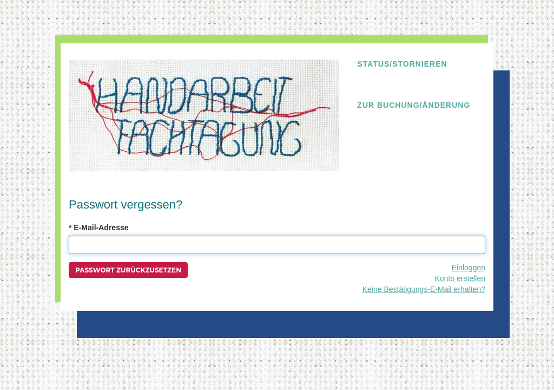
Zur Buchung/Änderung (413, 105)
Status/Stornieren (402, 64)
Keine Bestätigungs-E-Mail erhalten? (423, 289)
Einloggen (468, 267)
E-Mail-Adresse (99, 227)
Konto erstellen (460, 278)
